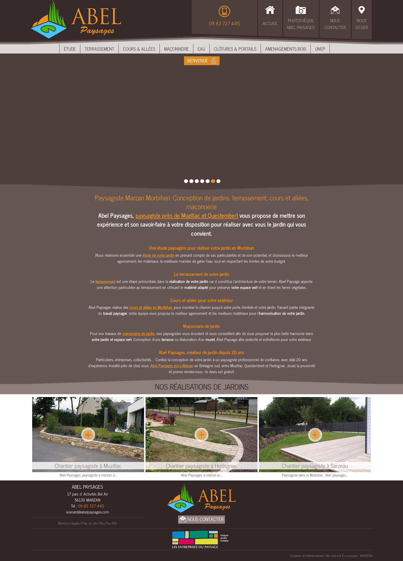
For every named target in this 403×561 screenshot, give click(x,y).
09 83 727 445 (224, 23)
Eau (201, 48)
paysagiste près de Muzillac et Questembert (187, 215)
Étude (70, 48)
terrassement (105, 281)
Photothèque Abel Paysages (301, 24)
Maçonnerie (176, 48)
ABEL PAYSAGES (87, 487)
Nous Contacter (335, 24)
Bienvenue (197, 60)
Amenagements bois (285, 48)
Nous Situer (361, 24)
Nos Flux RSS (108, 523)
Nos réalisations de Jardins (201, 386)
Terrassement (99, 48)
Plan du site (89, 523)
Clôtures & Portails (235, 48)
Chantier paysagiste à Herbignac (201, 465)
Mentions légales (69, 523)
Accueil (270, 23)
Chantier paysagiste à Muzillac (88, 465)
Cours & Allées (139, 48)
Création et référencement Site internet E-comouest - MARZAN (331, 555)
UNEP (320, 48)
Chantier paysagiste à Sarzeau (315, 465)
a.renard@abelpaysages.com (87, 511)
